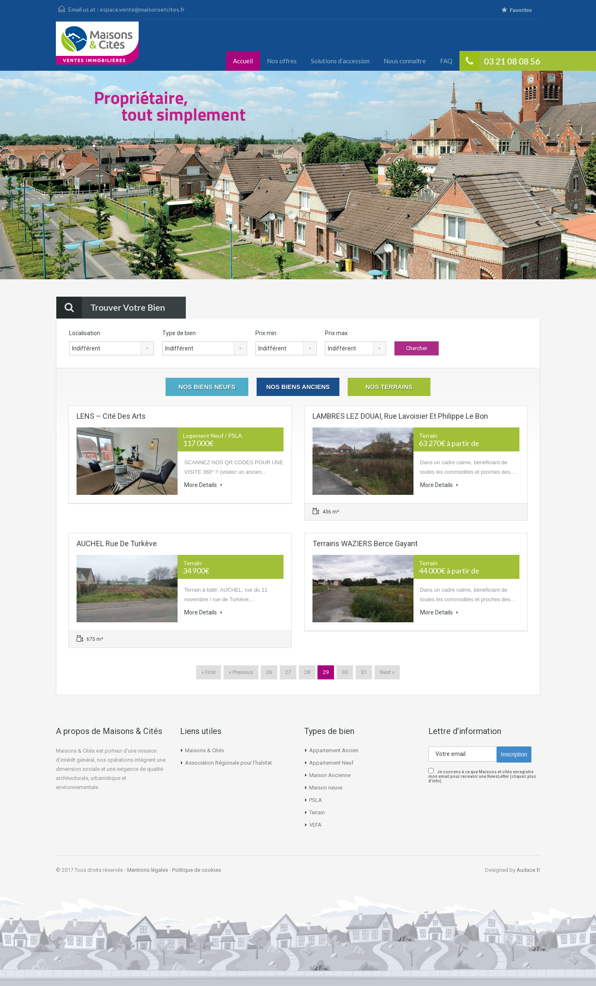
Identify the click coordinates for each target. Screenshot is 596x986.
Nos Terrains (388, 386)
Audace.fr (528, 870)
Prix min (265, 333)
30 (345, 672)
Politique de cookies (196, 870)
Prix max (336, 333)
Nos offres (282, 61)
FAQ (446, 61)
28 (307, 672)
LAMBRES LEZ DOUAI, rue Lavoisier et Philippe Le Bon (400, 416)
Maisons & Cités (204, 750)
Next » (387, 672)
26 (269, 672)
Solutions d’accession (340, 61)
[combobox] (111, 348)
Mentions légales (147, 870)
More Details (203, 485)
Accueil (243, 61)
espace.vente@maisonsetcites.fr (142, 9)
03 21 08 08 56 (512, 61)
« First (209, 672)
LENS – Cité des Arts (111, 416)
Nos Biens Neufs (207, 386)
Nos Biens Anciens (298, 386)
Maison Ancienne (330, 775)
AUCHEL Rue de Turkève (117, 543)
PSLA (315, 800)
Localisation (84, 333)
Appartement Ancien (333, 750)
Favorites (517, 10)
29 (326, 672)
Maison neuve (325, 787)
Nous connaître (405, 61)
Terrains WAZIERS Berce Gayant (365, 543)
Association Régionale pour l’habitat (228, 763)
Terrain (317, 812)
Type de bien (179, 333)
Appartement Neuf (331, 763)
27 (288, 672)
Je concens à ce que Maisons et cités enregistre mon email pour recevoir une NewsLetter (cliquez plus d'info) (482, 776)
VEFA (315, 825)
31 (364, 672)
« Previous (241, 672)
